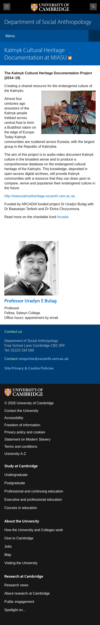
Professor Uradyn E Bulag (30, 301)
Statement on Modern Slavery (27, 439)
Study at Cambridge (21, 465)
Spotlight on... (15, 610)
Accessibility (13, 418)
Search (93, 6)
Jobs (8, 546)
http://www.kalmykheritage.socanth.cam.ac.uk (39, 196)
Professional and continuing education (33, 491)
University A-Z (15, 454)
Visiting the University (21, 563)
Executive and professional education (33, 499)
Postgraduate (14, 483)
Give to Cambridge (18, 538)
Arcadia (62, 217)
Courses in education (20, 508)
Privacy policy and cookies (24, 432)
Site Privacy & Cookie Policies (29, 368)
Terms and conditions (20, 446)
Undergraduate (16, 475)
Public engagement (19, 601)
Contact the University (21, 411)
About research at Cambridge (27, 593)
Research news (16, 585)
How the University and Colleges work (33, 530)
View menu (6, 6)
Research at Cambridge (23, 576)
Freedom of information (22, 425)
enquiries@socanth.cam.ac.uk (43, 358)
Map (7, 555)
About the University (21, 521)
